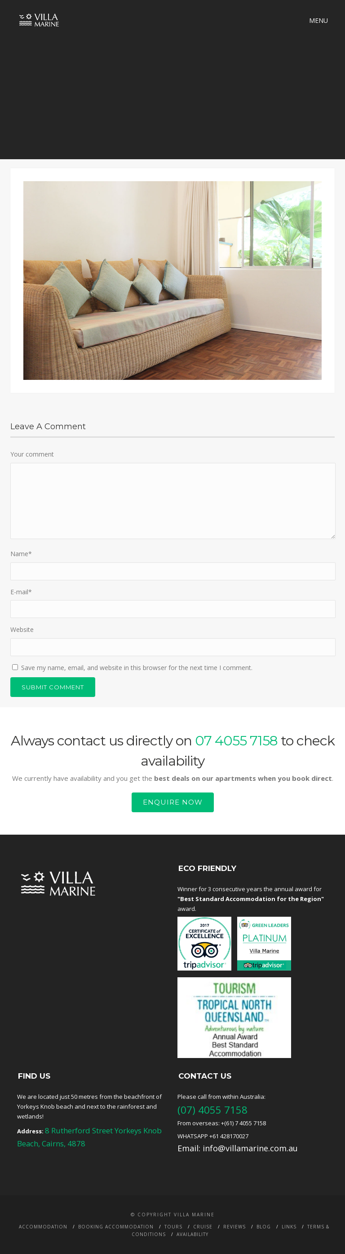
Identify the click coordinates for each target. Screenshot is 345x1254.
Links (289, 1227)
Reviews (234, 1227)
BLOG (264, 1227)
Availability (192, 1234)
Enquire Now (173, 802)
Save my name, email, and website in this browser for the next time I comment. (136, 667)
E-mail (21, 592)
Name (21, 553)
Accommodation (43, 1227)
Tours (173, 1227)
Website (22, 629)
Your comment (32, 454)
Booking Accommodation (116, 1227)
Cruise (202, 1227)
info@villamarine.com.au (250, 1148)
